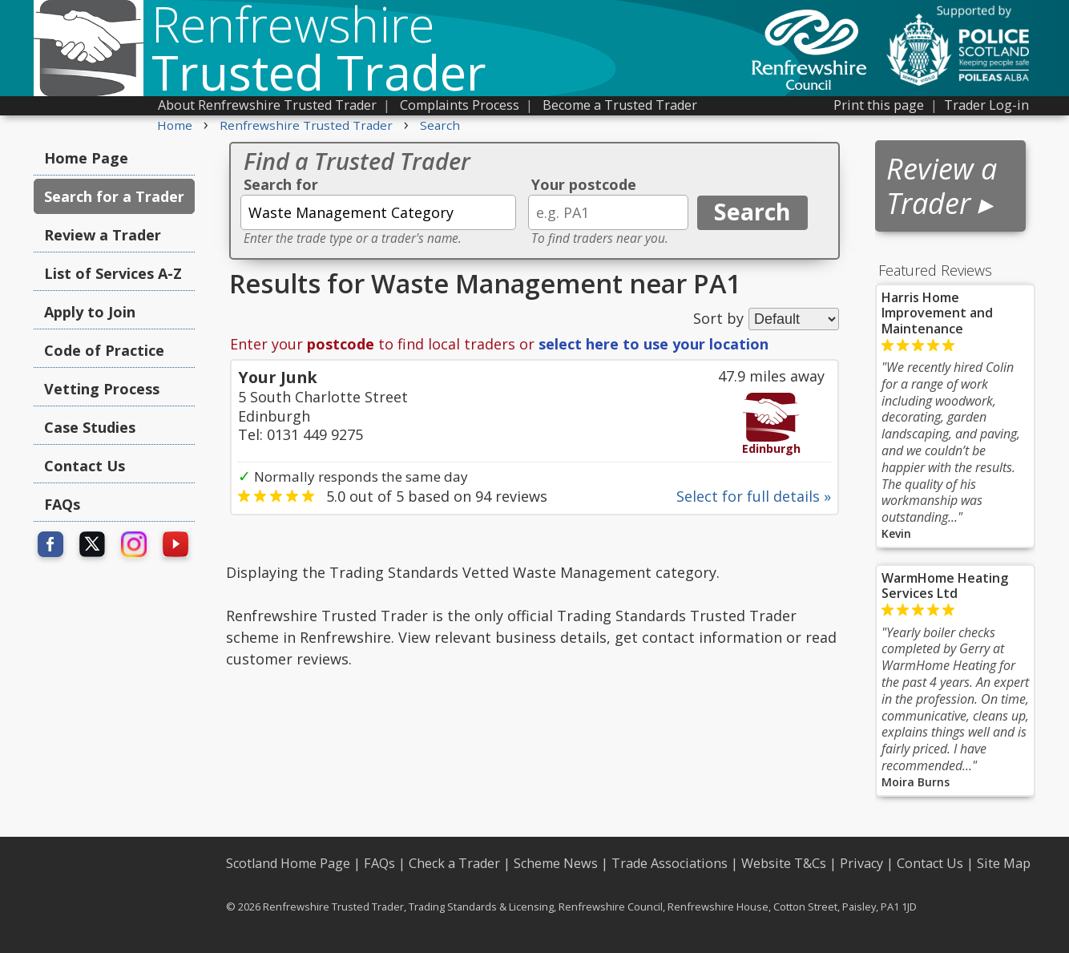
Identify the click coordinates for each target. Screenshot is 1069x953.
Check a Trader (454, 863)
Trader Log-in (986, 105)
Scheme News (556, 863)
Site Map (1004, 863)
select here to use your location (653, 343)
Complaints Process (459, 105)
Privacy (861, 863)
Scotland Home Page (288, 863)
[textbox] (378, 212)
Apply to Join (89, 311)
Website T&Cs (783, 863)
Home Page (86, 158)
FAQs (62, 504)
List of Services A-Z (113, 273)
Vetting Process (101, 388)
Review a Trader (102, 234)
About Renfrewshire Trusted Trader (267, 105)
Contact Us (84, 465)
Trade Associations (669, 863)
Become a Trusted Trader (620, 105)
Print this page (878, 105)
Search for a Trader (114, 196)
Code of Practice (104, 350)
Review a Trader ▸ (941, 186)
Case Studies (89, 427)
